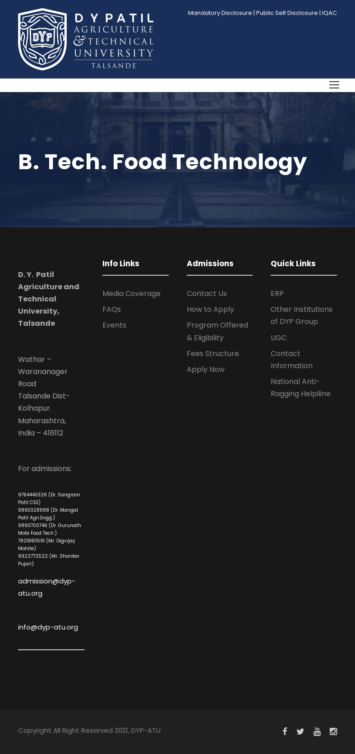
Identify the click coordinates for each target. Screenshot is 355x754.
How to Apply (210, 309)
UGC (279, 338)
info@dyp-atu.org (48, 627)
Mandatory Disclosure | (221, 13)
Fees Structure (213, 353)
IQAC (329, 13)
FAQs (111, 309)
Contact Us (207, 293)
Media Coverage (131, 293)
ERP (277, 293)
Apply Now (206, 369)
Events (114, 325)
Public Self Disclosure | (288, 13)
